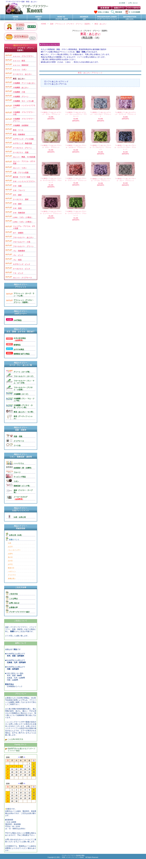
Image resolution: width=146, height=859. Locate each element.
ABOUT (38, 18)
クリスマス (12, 575)
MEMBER (84, 18)
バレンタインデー (14, 550)
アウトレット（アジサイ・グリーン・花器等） (90, 31)
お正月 (10, 546)
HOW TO (61, 18)
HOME (15, 18)
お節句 (10, 553)
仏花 (9, 543)
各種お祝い (12, 578)
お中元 (10, 564)
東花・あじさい (100, 24)
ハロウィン (12, 571)
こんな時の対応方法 (15, 739)
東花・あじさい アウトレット (90, 73)
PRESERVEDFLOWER (107, 18)
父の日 (10, 561)
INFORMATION (129, 18)
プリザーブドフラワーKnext (75, 857)
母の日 (10, 557)
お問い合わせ (133, 3)
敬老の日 (11, 568)
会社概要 (122, 3)
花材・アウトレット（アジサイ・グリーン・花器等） (70, 24)
